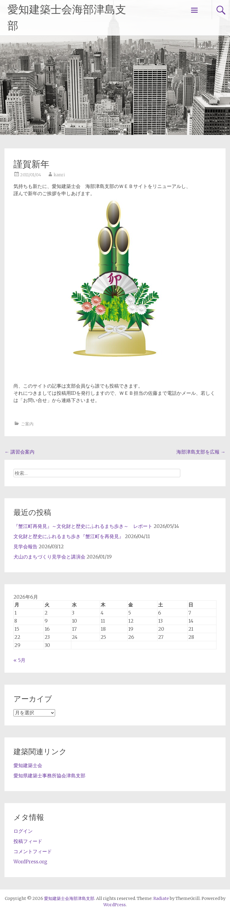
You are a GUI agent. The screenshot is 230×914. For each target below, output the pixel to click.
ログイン (23, 831)
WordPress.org (30, 862)
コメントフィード (32, 851)
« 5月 (19, 660)
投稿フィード (27, 841)
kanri (59, 174)
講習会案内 (19, 452)
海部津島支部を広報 (201, 452)
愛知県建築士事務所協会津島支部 (49, 776)
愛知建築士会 (27, 765)
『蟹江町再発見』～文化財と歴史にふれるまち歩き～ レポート (82, 526)
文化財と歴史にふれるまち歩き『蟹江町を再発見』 (68, 536)
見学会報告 (25, 546)
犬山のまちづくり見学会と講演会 (49, 557)
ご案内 (27, 424)
